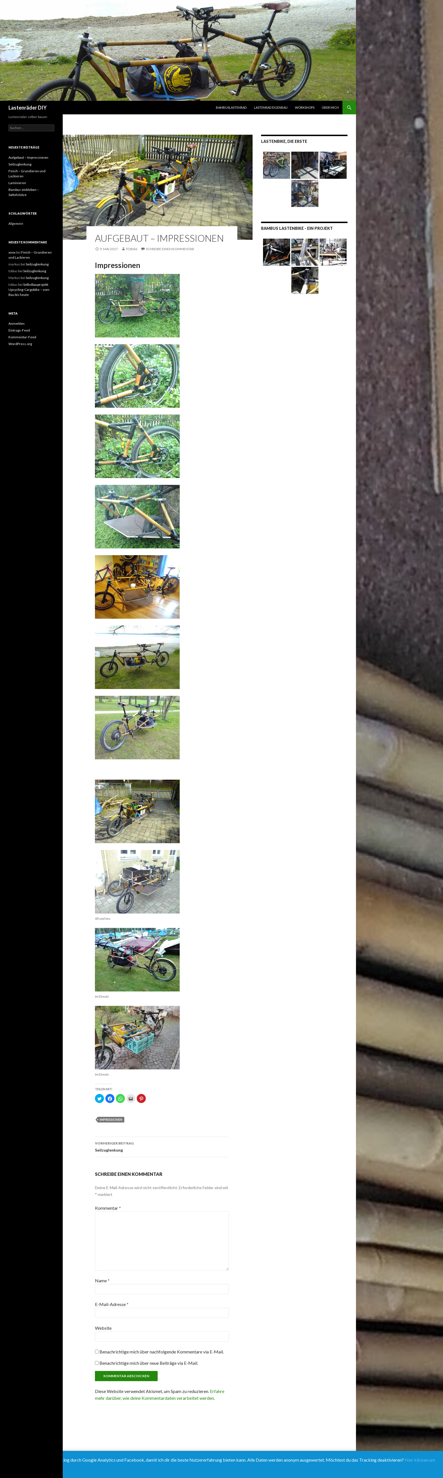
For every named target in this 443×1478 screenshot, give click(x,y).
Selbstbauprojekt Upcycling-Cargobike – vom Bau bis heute (28, 289)
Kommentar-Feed (22, 337)
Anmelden (16, 323)
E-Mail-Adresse (112, 1304)
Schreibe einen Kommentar (170, 249)
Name (102, 1280)
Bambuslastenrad (231, 107)
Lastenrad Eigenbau (271, 107)
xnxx (12, 252)
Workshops (304, 107)
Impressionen (111, 1119)
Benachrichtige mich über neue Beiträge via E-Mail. (148, 1363)
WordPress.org (20, 344)
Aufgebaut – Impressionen (28, 157)
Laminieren (17, 183)
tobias (131, 249)
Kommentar (108, 1208)
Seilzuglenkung (162, 1146)
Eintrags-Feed (19, 330)
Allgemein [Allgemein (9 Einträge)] (15, 223)
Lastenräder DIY (27, 107)
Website (103, 1328)
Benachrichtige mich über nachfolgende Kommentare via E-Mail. (161, 1351)
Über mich (330, 107)
